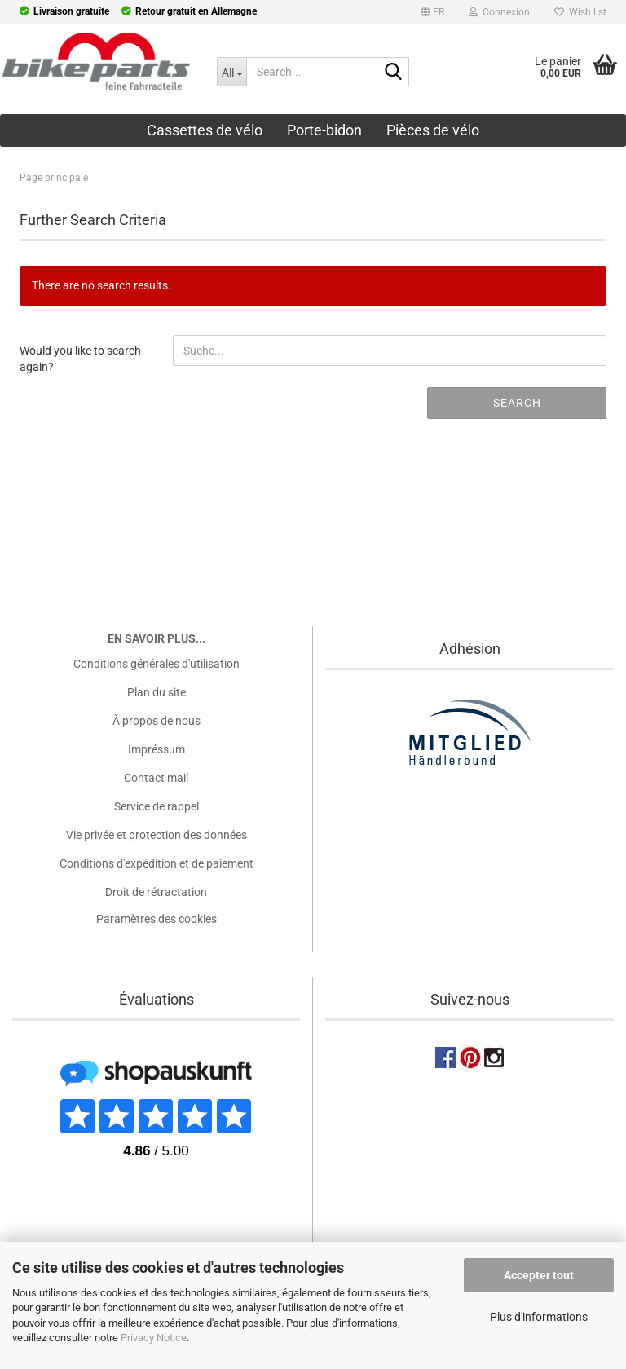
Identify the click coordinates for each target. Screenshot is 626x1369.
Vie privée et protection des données (156, 834)
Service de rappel (156, 806)
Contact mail (156, 777)
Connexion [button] (499, 12)
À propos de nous (156, 720)
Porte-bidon (324, 130)
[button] (432, 14)
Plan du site (156, 692)
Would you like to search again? (80, 358)
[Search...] (231, 71)
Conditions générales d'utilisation (156, 663)
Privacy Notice (154, 1337)
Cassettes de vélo (204, 130)
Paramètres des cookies (156, 918)
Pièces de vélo (432, 130)
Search (517, 402)
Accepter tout (539, 1275)
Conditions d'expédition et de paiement (156, 863)
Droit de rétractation (156, 892)
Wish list (580, 12)
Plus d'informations (539, 1316)
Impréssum (156, 749)
